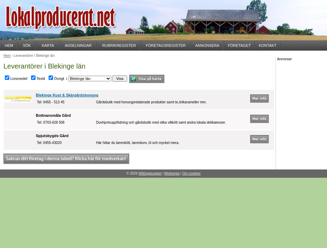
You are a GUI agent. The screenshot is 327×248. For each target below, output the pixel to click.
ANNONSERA (207, 45)
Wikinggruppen (150, 173)
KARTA (48, 45)
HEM (9, 45)
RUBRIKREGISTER (119, 45)
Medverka (172, 173)
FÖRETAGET (239, 45)
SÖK (27, 45)
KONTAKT (267, 45)
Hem (7, 56)
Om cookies (191, 173)
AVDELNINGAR (78, 45)
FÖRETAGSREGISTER (166, 45)
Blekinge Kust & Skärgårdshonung (67, 95)
